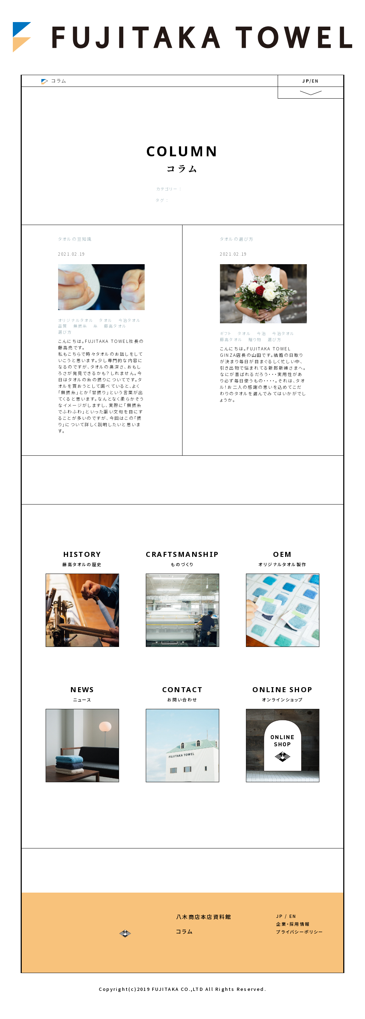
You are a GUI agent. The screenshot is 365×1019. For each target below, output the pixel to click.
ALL (113, 188)
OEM (109, 916)
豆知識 (230, 200)
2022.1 (217, 497)
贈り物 (247, 200)
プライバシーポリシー (299, 932)
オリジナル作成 (138, 188)
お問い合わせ (155, 916)
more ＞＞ (132, 451)
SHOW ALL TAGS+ (182, 208)
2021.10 (92, 508)
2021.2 (277, 508)
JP (305, 81)
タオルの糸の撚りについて (95, 252)
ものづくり (54, 931)
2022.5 (148, 497)
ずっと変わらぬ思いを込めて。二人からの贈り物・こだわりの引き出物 (262, 260)
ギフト (213, 200)
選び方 (182, 200)
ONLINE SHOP (166, 931)
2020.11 (159, 518)
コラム (216, 931)
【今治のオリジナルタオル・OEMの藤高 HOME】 (182, 851)
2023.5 (205, 486)
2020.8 (233, 518)
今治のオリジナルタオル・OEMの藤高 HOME (98, 80)
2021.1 (300, 508)
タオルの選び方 (243, 188)
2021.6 (185, 508)
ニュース (113, 931)
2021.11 (66, 508)
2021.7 (162, 508)
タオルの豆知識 (207, 188)
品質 (197, 200)
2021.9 (116, 508)
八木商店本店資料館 (235, 916)
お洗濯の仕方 (172, 188)
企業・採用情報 (293, 924)
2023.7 (159, 486)
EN (315, 81)
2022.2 (194, 497)
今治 (140, 200)
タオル (125, 200)
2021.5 (208, 508)
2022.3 (171, 497)
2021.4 (231, 508)
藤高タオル (160, 200)
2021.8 (139, 508)
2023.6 (182, 486)
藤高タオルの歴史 (65, 916)
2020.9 (210, 518)
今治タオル (274, 188)
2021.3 (254, 508)
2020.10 (185, 518)
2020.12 (134, 518)
